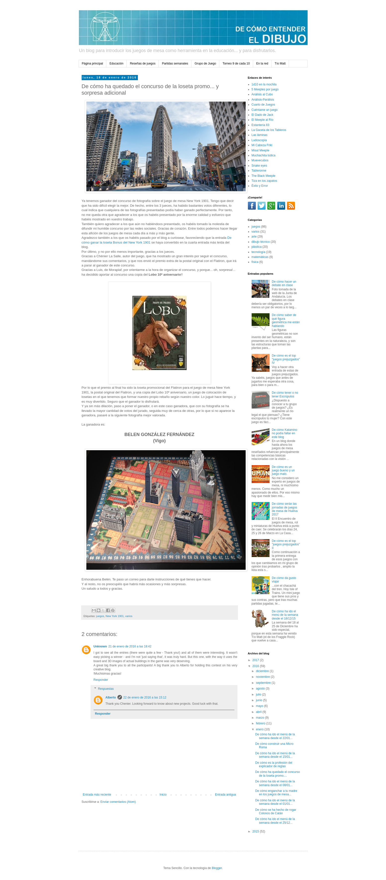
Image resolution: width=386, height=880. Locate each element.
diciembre (263, 671)
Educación (116, 63)
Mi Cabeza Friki (262, 145)
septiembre (264, 683)
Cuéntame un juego (265, 110)
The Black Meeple (264, 176)
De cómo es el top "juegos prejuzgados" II (286, 544)
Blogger (217, 868)
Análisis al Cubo (262, 94)
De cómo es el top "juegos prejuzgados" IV (286, 359)
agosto (261, 688)
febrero (261, 723)
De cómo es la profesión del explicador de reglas (273, 764)
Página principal (92, 63)
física (255, 262)
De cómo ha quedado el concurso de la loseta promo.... (277, 773)
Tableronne (259, 170)
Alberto (111, 697)
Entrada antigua (225, 794)
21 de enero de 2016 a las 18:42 (130, 646)
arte (254, 236)
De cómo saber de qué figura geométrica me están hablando (286, 320)
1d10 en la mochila (264, 84)
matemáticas (260, 257)
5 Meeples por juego (265, 89)
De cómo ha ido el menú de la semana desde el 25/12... (275, 820)
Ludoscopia (259, 140)
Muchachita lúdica (264, 155)
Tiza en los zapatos (264, 181)
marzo (260, 717)
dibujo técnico (261, 242)
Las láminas (260, 135)
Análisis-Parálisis (263, 99)
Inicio (163, 794)
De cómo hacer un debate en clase (284, 283)
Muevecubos (260, 160)
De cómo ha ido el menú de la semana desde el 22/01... (275, 736)
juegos (100, 616)
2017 (256, 660)
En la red (262, 63)
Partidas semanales (175, 63)
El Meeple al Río (263, 120)
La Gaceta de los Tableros (269, 130)
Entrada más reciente (97, 794)
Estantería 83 (260, 125)
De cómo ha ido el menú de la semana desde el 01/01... (275, 802)
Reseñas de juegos (143, 63)
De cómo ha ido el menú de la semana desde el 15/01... (275, 755)
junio (259, 700)
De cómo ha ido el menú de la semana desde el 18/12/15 (285, 615)
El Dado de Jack (262, 115)
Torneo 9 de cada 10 (236, 63)
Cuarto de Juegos (263, 104)
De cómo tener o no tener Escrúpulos (285, 394)
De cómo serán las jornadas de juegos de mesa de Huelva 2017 (284, 509)
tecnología (258, 252)
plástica (257, 247)
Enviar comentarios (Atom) (118, 802)
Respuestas (106, 689)
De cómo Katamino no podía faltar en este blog (284, 433)
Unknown (100, 646)
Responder (101, 680)
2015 (256, 831)
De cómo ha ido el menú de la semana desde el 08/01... (275, 783)
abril (259, 712)
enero (260, 729)
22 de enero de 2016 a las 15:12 (144, 697)
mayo (260, 706)
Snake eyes (259, 165)
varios (128, 616)
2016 (256, 666)
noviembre (263, 677)
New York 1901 (115, 616)
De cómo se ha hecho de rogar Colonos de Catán (275, 811)
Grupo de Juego (205, 63)
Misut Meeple (260, 150)
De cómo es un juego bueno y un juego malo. (283, 470)
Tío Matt (280, 63)
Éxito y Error (260, 186)
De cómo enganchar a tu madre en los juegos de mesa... (276, 792)
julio (259, 694)
